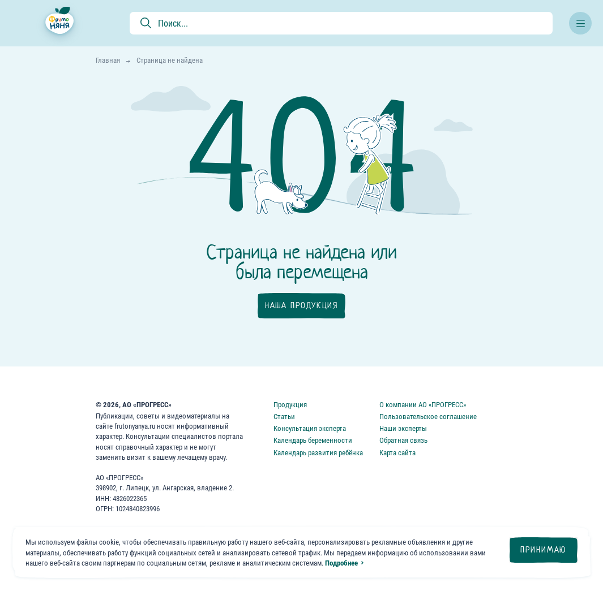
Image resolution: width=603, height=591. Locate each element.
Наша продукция (301, 305)
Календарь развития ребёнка (318, 452)
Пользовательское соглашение (428, 416)
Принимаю (543, 550)
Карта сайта (397, 452)
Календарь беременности (312, 440)
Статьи (284, 416)
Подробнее (341, 563)
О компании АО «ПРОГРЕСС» (422, 404)
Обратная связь (403, 440)
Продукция (290, 404)
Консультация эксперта (309, 428)
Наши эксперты (403, 428)
